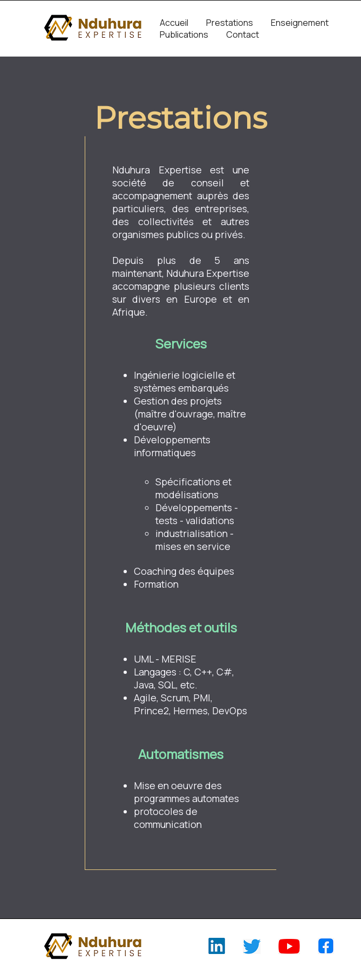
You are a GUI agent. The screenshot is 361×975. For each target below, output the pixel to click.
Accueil (174, 23)
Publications (184, 34)
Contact (242, 34)
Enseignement (300, 23)
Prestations (229, 23)
